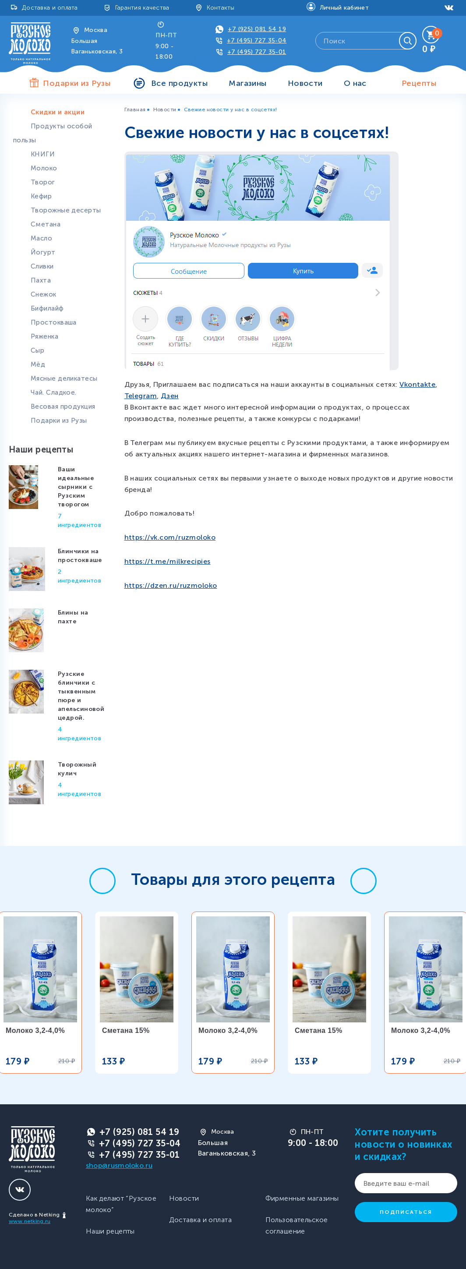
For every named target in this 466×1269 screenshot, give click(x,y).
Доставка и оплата (50, 7)
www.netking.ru (29, 1221)
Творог (43, 182)
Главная (135, 109)
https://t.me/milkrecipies (167, 561)
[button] (102, 881)
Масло (41, 238)
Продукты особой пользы (52, 133)
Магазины (248, 83)
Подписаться (406, 1212)
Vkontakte (417, 384)
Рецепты (419, 83)
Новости (305, 83)
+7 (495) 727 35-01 (256, 52)
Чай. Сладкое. (54, 392)
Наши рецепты (110, 1231)
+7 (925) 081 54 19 (257, 29)
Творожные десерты (66, 210)
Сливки (42, 266)
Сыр (37, 350)
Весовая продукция (63, 406)
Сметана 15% (126, 1030)
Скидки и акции (58, 112)
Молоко (44, 168)
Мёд (38, 364)
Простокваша (54, 322)
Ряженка (44, 336)
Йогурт (43, 252)
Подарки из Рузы (59, 420)
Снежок (43, 294)
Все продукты (179, 83)
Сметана (45, 224)
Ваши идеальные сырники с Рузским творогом (76, 487)
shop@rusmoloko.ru (119, 1165)
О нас (355, 83)
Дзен (170, 396)
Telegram (140, 396)
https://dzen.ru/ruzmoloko (170, 585)
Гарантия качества (142, 7)
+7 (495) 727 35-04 (256, 40)
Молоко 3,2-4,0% (35, 1030)
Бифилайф (47, 308)
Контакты (221, 7)
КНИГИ (43, 154)
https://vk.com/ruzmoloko (170, 537)
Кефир (41, 196)
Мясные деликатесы (64, 378)
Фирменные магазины (302, 1198)
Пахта (41, 280)
